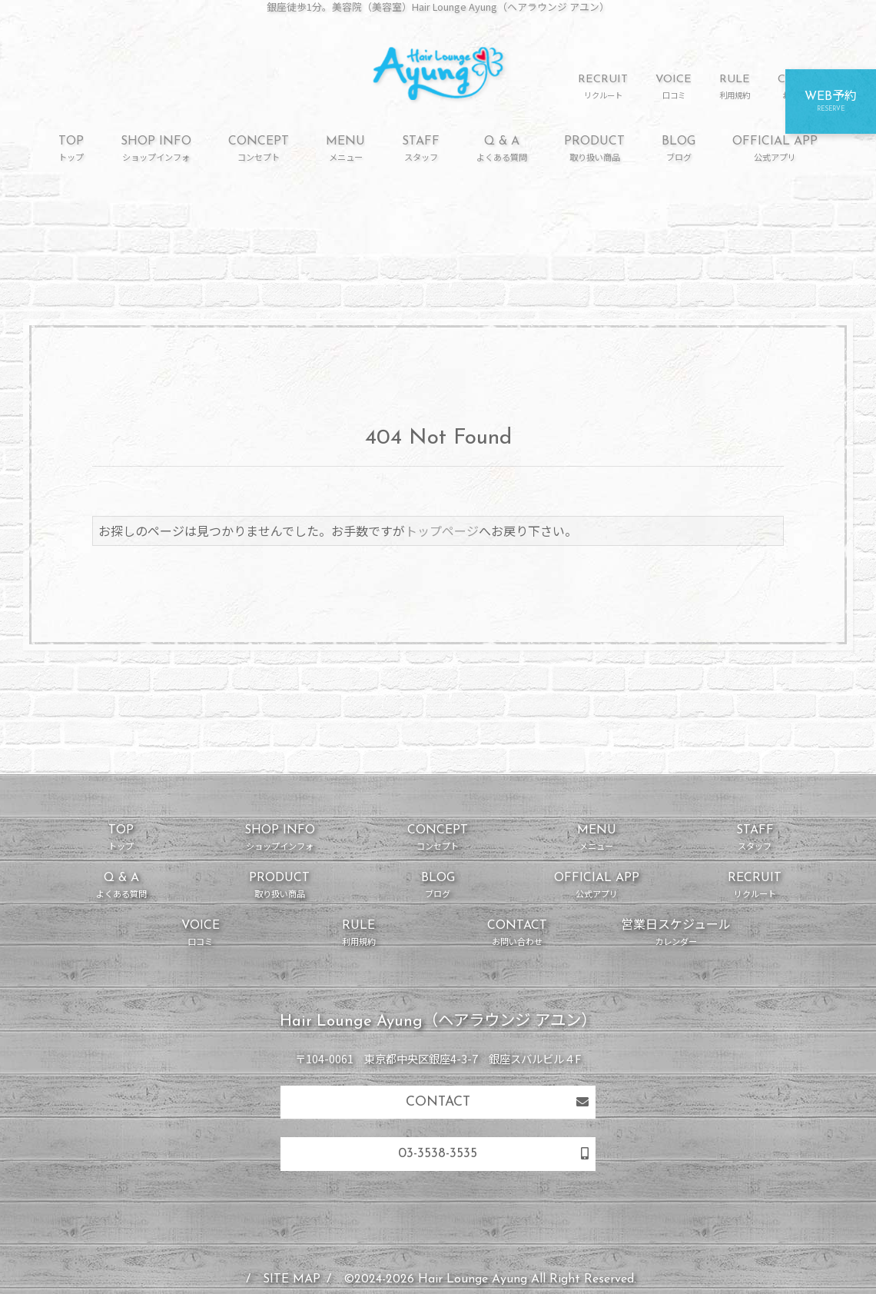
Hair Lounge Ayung (472, 1279)
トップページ (442, 530)
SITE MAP (291, 1279)
